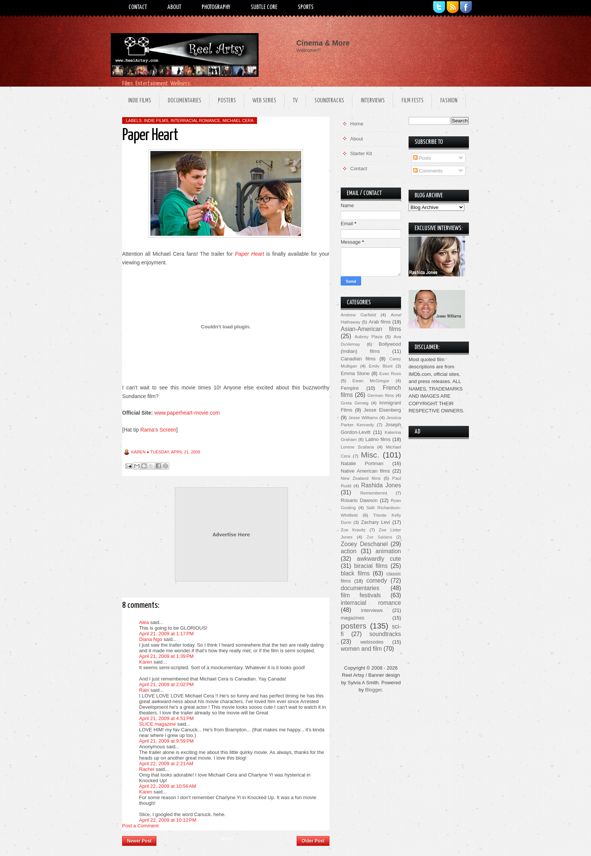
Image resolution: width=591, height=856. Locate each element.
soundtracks (385, 634)
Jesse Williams (363, 417)
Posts (422, 158)
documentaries (360, 588)
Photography (216, 7)
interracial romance (195, 120)
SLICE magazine (157, 724)
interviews (372, 610)
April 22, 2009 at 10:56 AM (167, 786)
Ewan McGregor (370, 380)
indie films (156, 120)
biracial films (370, 566)
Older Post (313, 841)
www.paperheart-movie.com (187, 413)
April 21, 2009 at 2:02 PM (166, 684)
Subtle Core (264, 7)
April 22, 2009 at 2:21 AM (166, 763)
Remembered (373, 492)
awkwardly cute (379, 558)
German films (380, 395)
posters (353, 625)
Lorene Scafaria (357, 446)
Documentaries (184, 101)
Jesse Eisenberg (382, 410)
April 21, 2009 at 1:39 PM (166, 656)
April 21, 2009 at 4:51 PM (166, 718)
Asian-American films (371, 329)
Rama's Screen (158, 430)
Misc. (370, 454)
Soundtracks (329, 101)
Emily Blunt (380, 365)
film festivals (361, 595)
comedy (376, 580)
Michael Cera (237, 120)
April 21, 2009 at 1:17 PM (166, 633)
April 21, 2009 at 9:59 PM (166, 741)
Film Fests (412, 101)
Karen (145, 662)
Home (226, 838)
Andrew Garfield (358, 314)
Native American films (365, 471)
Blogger (373, 690)
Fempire (350, 388)
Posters (227, 101)
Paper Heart (249, 254)
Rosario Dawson (359, 500)
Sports (306, 7)
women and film (361, 648)
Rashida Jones (381, 485)
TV (295, 101)
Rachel (146, 769)
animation (388, 551)
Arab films (379, 322)
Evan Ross (390, 373)
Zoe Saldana (379, 537)
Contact (138, 7)
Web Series (264, 101)
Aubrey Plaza (369, 336)
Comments (427, 171)
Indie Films (139, 101)
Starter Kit (361, 153)
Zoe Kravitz (353, 529)
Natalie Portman (362, 463)
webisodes (371, 642)
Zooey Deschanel (364, 544)
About (174, 7)
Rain (144, 690)
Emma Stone (355, 373)
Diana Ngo (150, 639)
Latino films (377, 439)
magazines (352, 618)
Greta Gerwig (354, 402)
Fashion (449, 101)
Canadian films (358, 359)
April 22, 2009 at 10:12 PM (167, 820)
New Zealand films (361, 478)
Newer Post (139, 841)
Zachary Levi (375, 522)
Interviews (373, 101)
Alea (144, 622)
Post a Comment (140, 826)
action (349, 551)
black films (355, 573)
